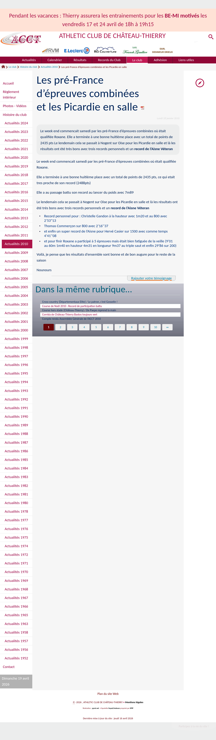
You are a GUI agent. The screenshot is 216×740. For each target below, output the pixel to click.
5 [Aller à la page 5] (96, 329)
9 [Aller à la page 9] (143, 329)
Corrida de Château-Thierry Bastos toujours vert (73, 316)
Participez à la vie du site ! (194, 727)
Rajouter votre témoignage (151, 278)
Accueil (8, 83)
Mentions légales (134, 703)
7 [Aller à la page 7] (120, 329)
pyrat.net (95, 709)
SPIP (131, 709)
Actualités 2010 (49, 66)
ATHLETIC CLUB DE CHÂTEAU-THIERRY (112, 35)
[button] (211, 37)
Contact (9, 666)
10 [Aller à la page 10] (155, 329)
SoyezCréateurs (114, 709)
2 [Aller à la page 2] (60, 329)
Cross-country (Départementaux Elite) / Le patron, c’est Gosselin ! (84, 302)
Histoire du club (28, 66)
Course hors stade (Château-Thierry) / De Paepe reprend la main (83, 311)
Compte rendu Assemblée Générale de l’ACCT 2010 (74, 321)
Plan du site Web (108, 694)
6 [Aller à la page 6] (108, 329)
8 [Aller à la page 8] (132, 329)
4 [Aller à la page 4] (84, 329)
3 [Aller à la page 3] (72, 329)
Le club (12, 66)
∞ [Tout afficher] (167, 329)
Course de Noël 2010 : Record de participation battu (75, 307)
